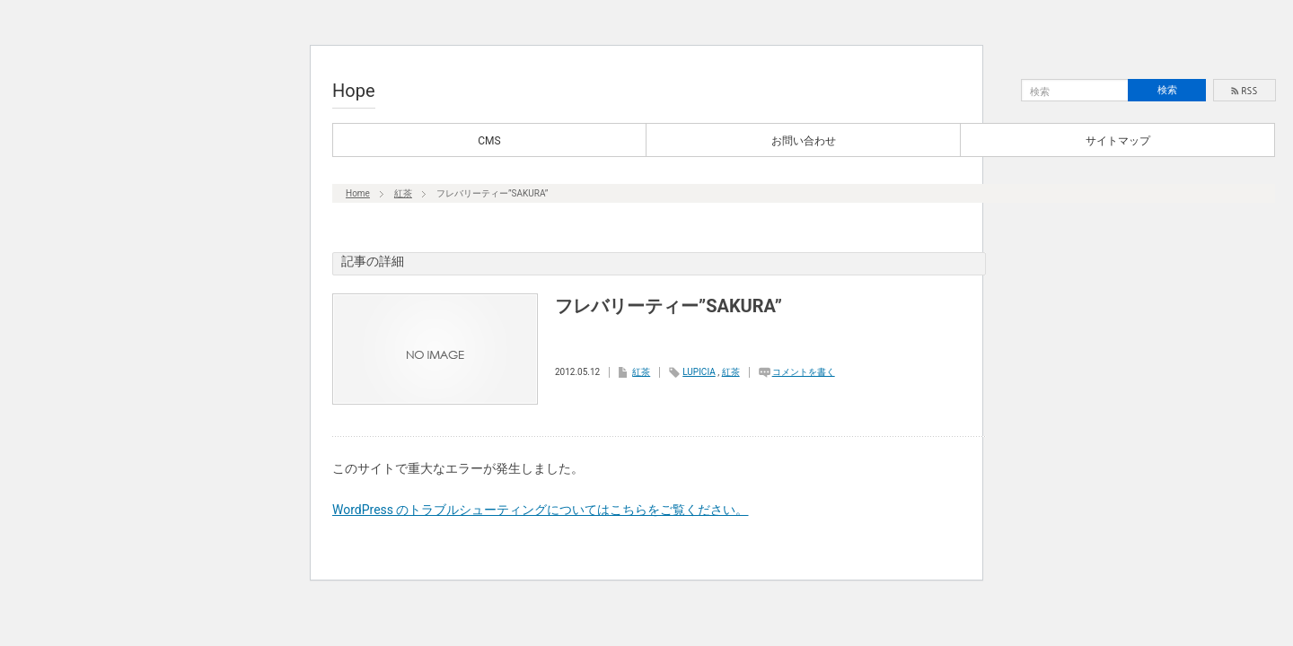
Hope (353, 90)
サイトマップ (1118, 141)
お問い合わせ (803, 141)
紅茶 (403, 193)
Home (358, 193)
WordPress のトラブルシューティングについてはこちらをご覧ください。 (540, 509)
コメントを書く (803, 372)
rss (1244, 90)
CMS (489, 141)
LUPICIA (698, 372)
